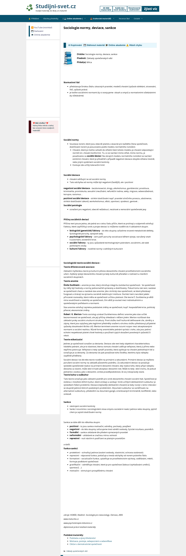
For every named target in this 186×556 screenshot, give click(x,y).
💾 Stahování (37, 31)
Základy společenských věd (76, 551)
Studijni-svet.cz (56, 6)
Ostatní (139, 18)
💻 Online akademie (40, 34)
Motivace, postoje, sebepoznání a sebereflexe (91, 541)
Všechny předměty (50, 18)
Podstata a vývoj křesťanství (83, 538)
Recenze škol (124, 18)
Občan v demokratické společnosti (86, 544)
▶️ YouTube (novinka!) (41, 27)
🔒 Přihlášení (33, 18)
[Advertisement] (107, 36)
